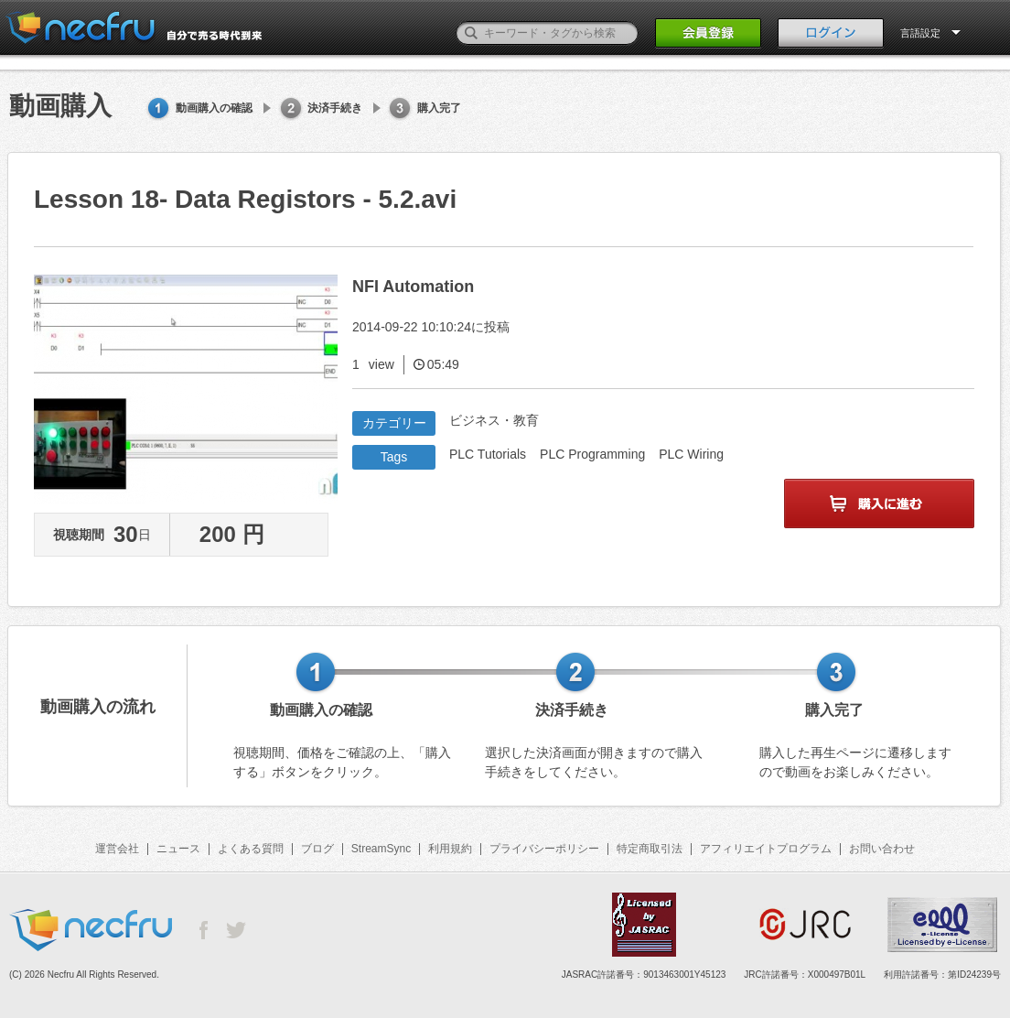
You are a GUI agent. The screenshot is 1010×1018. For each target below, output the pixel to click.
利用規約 (450, 848)
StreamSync (381, 848)
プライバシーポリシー (544, 848)
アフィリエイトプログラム (766, 848)
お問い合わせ (882, 848)
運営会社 (117, 848)
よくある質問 (251, 848)
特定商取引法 (649, 848)
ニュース (178, 848)
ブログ (317, 848)
